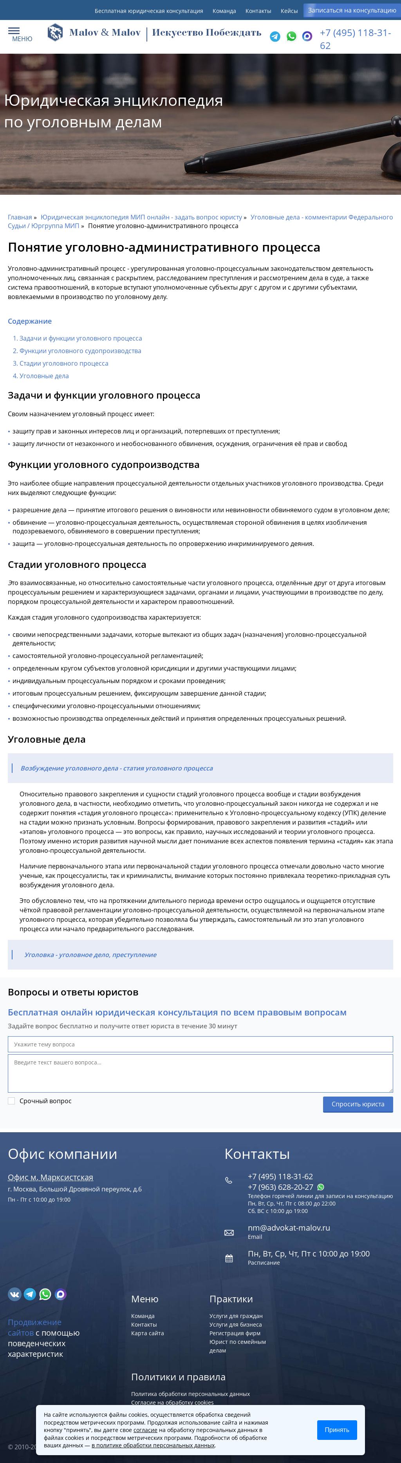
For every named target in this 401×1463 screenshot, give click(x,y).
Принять (337, 1430)
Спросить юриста (358, 1104)
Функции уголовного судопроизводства (80, 350)
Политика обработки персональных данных (190, 1394)
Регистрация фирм (235, 1333)
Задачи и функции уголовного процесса (81, 338)
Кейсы (289, 11)
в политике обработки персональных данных (153, 1445)
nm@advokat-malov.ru (289, 1227)
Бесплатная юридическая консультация (149, 11)
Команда (224, 11)
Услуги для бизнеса (236, 1324)
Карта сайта (147, 1333)
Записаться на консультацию (352, 10)
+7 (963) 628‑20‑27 (286, 1187)
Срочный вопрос (46, 1101)
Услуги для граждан (236, 1316)
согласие (145, 1430)
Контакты (258, 11)
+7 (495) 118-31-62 (280, 1176)
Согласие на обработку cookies (172, 1402)
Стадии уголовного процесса (64, 363)
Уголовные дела (44, 376)
